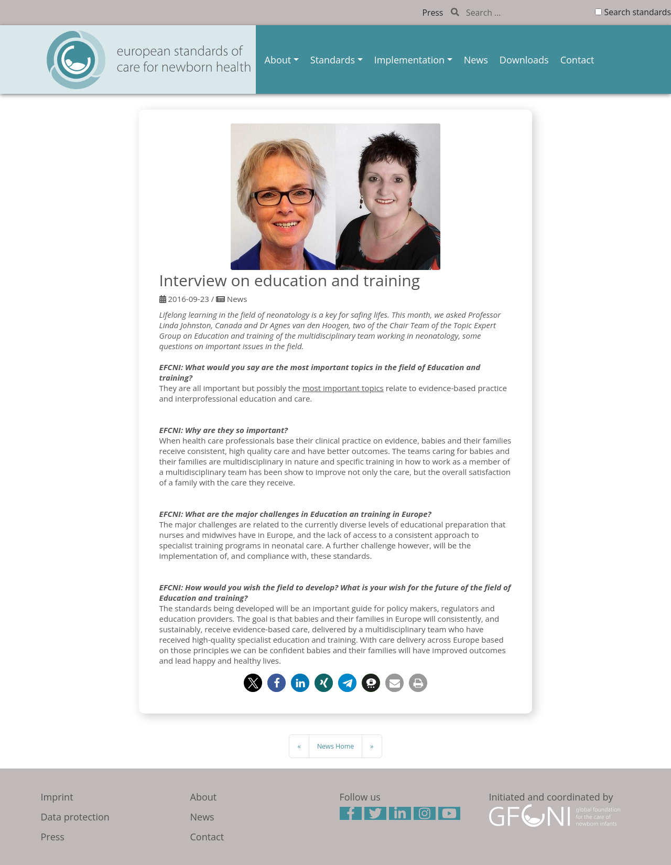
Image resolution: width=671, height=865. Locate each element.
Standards (332, 59)
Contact (577, 59)
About (278, 59)
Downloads (524, 59)
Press (433, 12)
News (476, 59)
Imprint (57, 797)
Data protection (75, 816)
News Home (335, 746)
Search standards (637, 12)
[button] (253, 683)
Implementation (409, 59)
